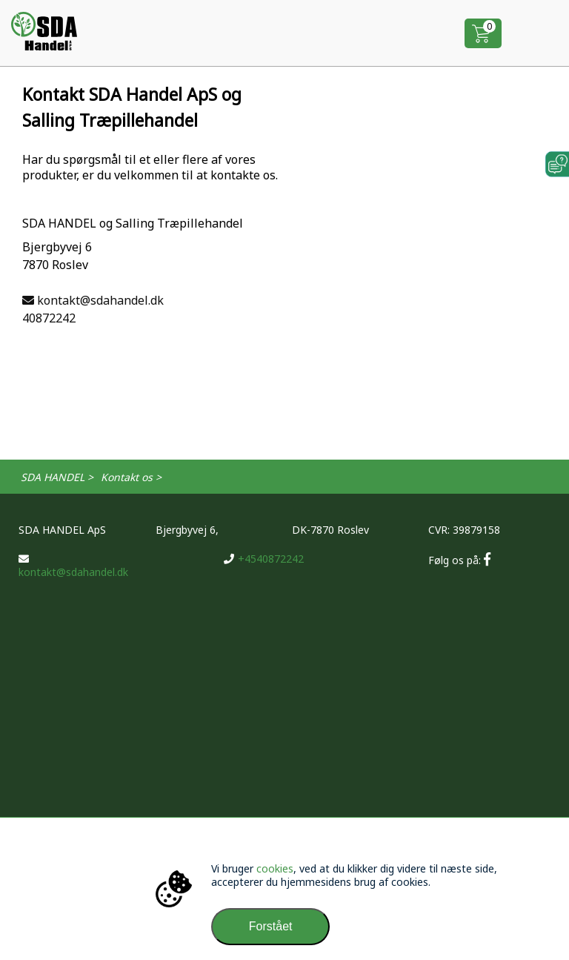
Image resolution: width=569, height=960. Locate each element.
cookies (274, 868)
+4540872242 (264, 559)
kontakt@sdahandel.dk (93, 300)
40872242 (49, 318)
